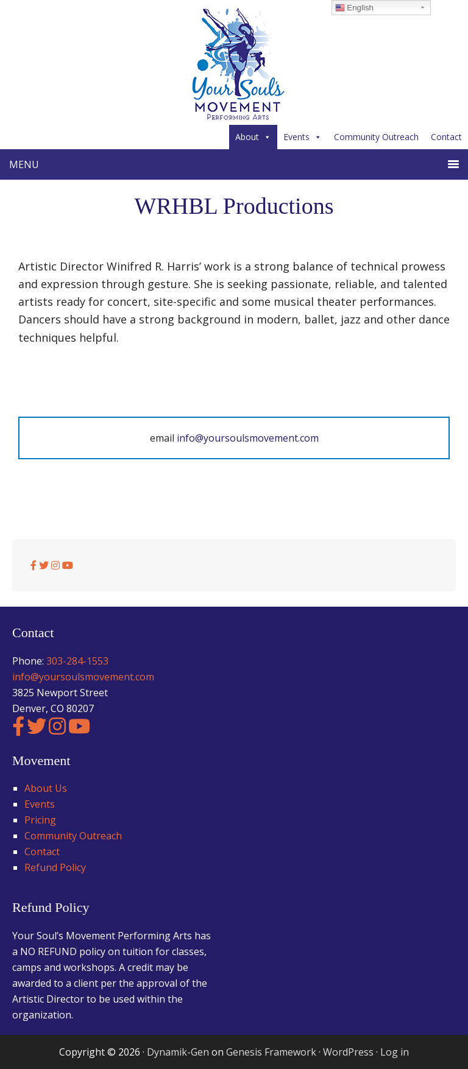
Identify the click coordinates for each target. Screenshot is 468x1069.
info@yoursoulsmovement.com (248, 438)
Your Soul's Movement (234, 64)
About (253, 137)
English (354, 8)
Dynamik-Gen (178, 1052)
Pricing (40, 820)
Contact (446, 137)
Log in (394, 1052)
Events (302, 137)
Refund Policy (55, 867)
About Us (45, 788)
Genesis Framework (271, 1052)
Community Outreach (376, 137)
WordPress (348, 1052)
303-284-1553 (77, 661)
